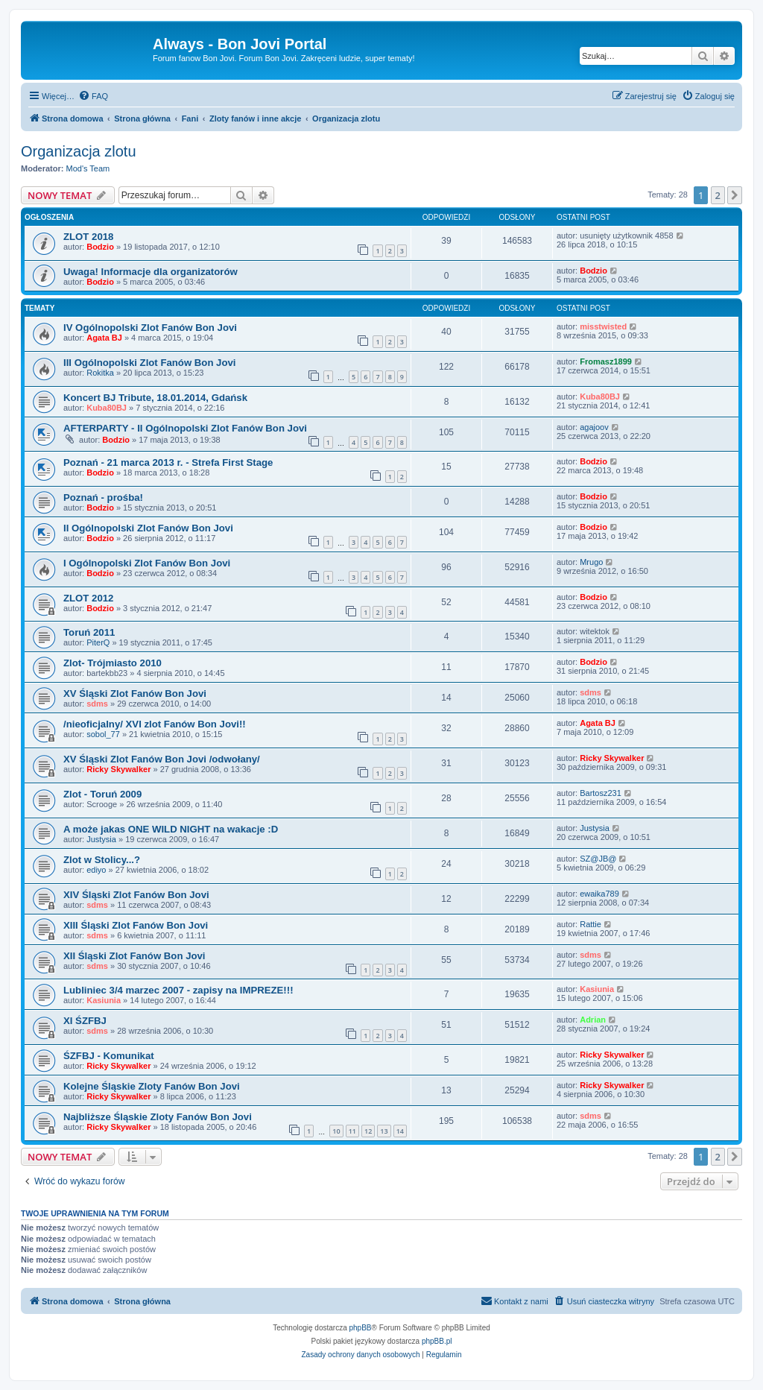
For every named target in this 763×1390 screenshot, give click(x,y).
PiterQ (98, 642)
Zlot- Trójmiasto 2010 (112, 663)
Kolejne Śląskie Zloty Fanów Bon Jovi (151, 1086)
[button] (734, 195)
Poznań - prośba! (103, 497)
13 (383, 1131)
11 (352, 1131)
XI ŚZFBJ (85, 1020)
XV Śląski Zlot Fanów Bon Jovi (134, 693)
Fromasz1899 (606, 361)
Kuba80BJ (106, 407)
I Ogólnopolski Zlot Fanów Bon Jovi (146, 563)
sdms (97, 703)
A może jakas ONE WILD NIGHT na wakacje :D (170, 829)
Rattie (590, 924)
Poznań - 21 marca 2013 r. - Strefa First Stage (168, 462)
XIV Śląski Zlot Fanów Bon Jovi (136, 894)
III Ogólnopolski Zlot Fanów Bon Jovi (149, 362)
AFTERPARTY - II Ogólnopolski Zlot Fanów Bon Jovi (185, 428)
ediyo (96, 869)
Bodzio (100, 246)
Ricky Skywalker (118, 769)
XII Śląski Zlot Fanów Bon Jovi (134, 955)
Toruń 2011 (89, 632)
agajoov (594, 427)
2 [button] (718, 195)
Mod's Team (88, 168)
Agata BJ (104, 337)
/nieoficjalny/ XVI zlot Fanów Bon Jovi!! (154, 724)
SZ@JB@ (598, 858)
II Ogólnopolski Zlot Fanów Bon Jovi (148, 528)
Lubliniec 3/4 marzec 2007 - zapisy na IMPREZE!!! (178, 990)
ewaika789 (599, 893)
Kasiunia (103, 1000)
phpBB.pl (437, 1341)
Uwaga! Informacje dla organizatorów (150, 271)
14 (400, 1131)
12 (368, 1131)
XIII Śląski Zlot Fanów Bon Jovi (135, 925)
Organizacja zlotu (78, 151)
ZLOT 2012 (88, 598)
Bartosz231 (600, 793)
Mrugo (591, 561)
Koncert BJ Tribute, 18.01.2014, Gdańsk (155, 397)
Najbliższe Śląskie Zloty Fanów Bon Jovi (157, 1116)
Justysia (101, 839)
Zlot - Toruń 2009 (102, 794)
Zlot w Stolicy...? (101, 859)
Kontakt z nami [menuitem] (514, 1300)
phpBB (360, 1328)
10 (336, 1131)
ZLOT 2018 (88, 236)
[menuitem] (93, 96)
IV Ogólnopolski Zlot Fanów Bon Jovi (150, 327)
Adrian (593, 1019)
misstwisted (603, 326)
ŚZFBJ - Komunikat (108, 1055)
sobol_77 (103, 734)
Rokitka (100, 372)
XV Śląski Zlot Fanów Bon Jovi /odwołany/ (161, 759)
